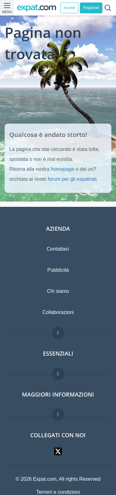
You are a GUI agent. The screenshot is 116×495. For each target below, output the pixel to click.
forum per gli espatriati (72, 179)
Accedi (69, 8)
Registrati (91, 8)
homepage (62, 169)
